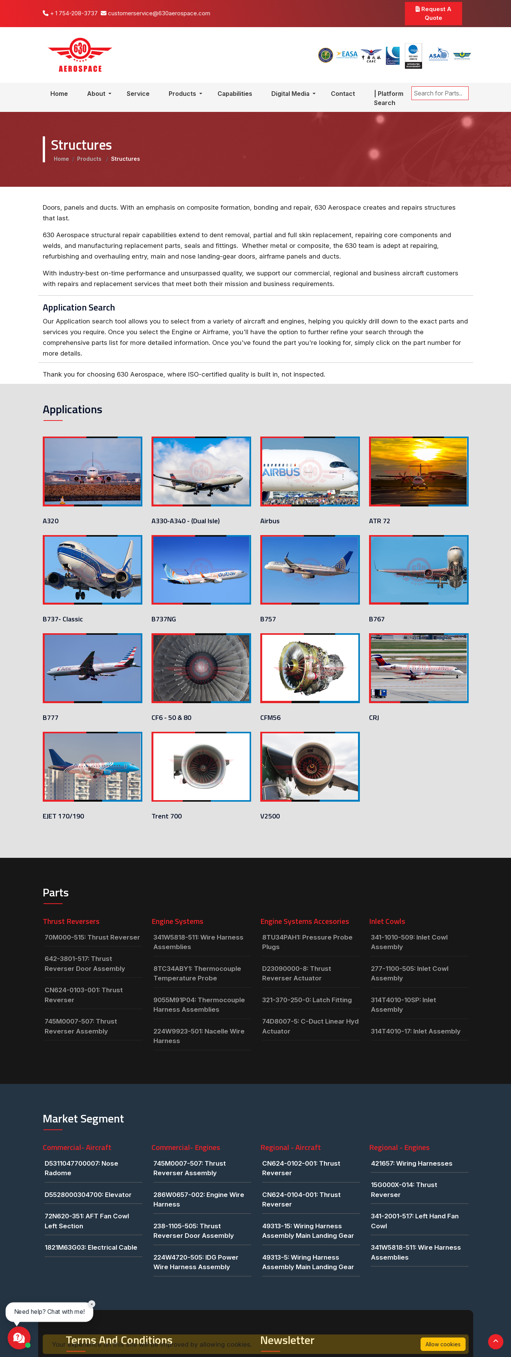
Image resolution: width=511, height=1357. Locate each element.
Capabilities (235, 93)
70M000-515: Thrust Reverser (92, 937)
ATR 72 (379, 521)
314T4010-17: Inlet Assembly (416, 1031)
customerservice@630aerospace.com (155, 13)
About (97, 93)
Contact (343, 93)
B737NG (164, 619)
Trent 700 (167, 816)
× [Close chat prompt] (91, 1303)
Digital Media (291, 93)
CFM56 (270, 717)
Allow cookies (443, 1344)
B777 (50, 717)
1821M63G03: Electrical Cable (91, 1247)
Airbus (270, 521)
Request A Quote (433, 13)
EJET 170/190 (63, 816)
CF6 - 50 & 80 (171, 717)
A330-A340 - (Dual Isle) (186, 521)
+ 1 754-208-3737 (70, 13)
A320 (50, 521)
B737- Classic (63, 619)
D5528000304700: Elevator (88, 1194)
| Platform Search (388, 98)
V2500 (270, 755)
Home (59, 93)
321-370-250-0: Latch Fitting (307, 1000)
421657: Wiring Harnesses (412, 1163)
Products (183, 93)
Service (138, 93)
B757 (268, 619)
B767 (377, 619)
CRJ (374, 717)
